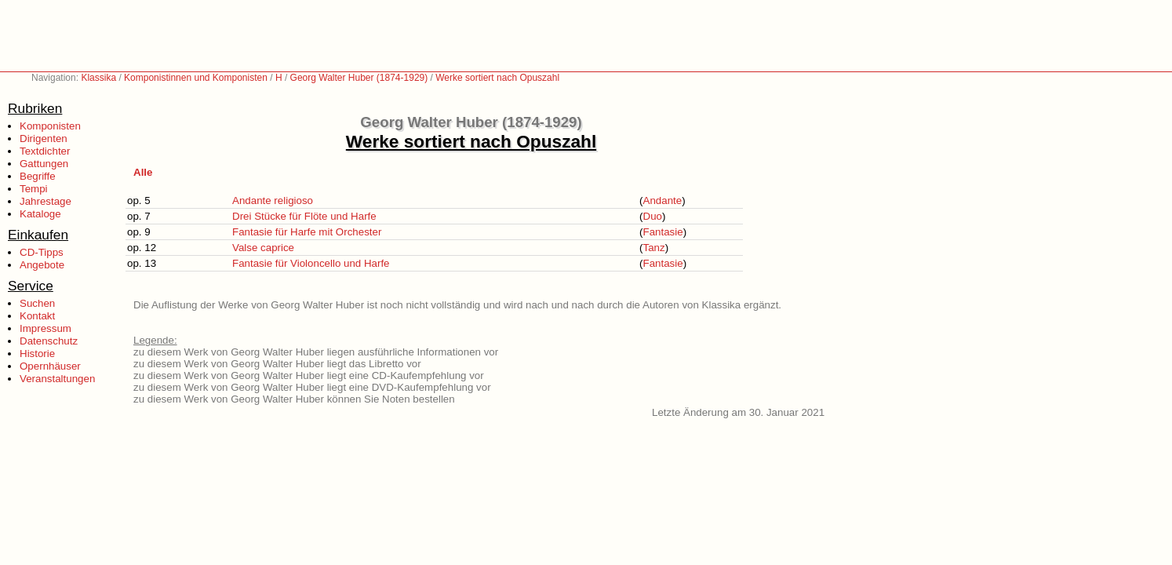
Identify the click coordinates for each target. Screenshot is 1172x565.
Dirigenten (43, 138)
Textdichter (45, 151)
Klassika (98, 77)
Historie (37, 353)
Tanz (654, 247)
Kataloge (40, 214)
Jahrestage (45, 201)
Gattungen (44, 164)
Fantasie (663, 232)
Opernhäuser (50, 366)
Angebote (42, 265)
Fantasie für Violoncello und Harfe (311, 263)
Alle (142, 172)
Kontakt (37, 316)
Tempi (34, 189)
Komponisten (50, 126)
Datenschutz (49, 341)
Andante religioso (272, 200)
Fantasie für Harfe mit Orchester (306, 232)
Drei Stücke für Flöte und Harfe (304, 216)
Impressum (45, 328)
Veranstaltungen (57, 379)
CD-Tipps (42, 252)
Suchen (37, 303)
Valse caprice (263, 247)
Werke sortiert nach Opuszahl (497, 77)
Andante (662, 200)
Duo (652, 216)
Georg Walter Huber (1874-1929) (359, 77)
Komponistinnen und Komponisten (196, 77)
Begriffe (38, 176)
